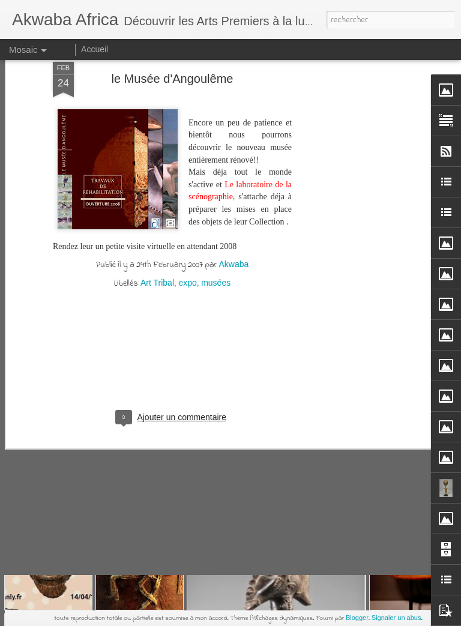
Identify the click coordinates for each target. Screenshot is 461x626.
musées (215, 90)
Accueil (94, 49)
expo (187, 90)
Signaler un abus (396, 617)
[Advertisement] (172, 175)
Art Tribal (157, 90)
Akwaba (233, 71)
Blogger (357, 617)
